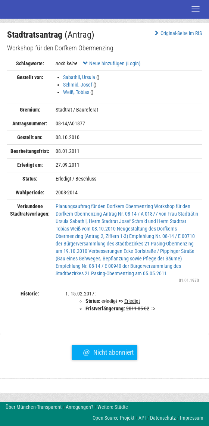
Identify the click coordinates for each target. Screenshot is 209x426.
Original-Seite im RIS (177, 33)
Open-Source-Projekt (113, 418)
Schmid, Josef (77, 85)
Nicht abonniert (108, 351)
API (142, 418)
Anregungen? (79, 407)
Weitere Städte (112, 407)
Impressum (191, 418)
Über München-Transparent (34, 407)
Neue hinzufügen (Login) (111, 63)
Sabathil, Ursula (79, 77)
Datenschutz (163, 418)
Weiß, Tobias (76, 92)
